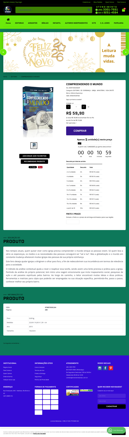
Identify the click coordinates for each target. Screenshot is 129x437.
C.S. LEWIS (104, 23)
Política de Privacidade (42, 380)
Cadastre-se (86, 2)
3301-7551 (108, 9)
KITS (94, 23)
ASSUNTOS (32, 23)
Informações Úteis (44, 363)
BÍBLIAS (45, 23)
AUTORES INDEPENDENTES (76, 23)
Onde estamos (7, 377)
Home (8, 23)
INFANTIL (57, 23)
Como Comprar (40, 367)
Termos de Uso (39, 370)
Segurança (38, 377)
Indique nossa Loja (9, 380)
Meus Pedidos (98, 2)
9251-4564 (108, 12)
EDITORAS (19, 23)
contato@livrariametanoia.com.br (77, 378)
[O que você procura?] (89, 10)
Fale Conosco (121, 2)
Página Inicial (7, 367)
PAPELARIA (118, 23)
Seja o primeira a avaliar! (74, 99)
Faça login (18, 2)
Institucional (9, 363)
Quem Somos (110, 2)
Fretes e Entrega (40, 373)
